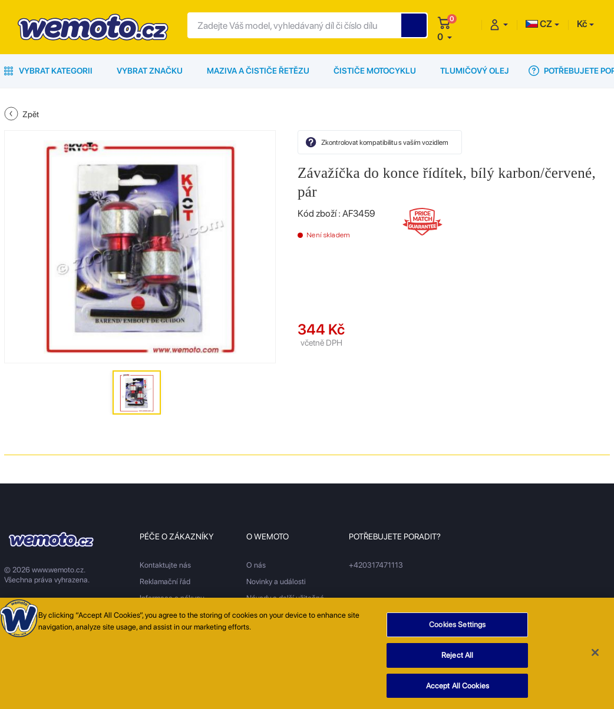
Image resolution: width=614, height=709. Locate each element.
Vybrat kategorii (48, 70)
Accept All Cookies (457, 688)
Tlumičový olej (474, 70)
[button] (444, 36)
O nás (256, 565)
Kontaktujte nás (165, 565)
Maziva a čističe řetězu (258, 70)
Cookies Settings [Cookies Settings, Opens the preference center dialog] (457, 627)
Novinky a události (276, 581)
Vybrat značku (150, 70)
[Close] (595, 655)
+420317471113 (376, 565)
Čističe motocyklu (375, 70)
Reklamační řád (165, 581)
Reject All (457, 658)
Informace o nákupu (172, 598)
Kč (582, 23)
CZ (539, 23)
